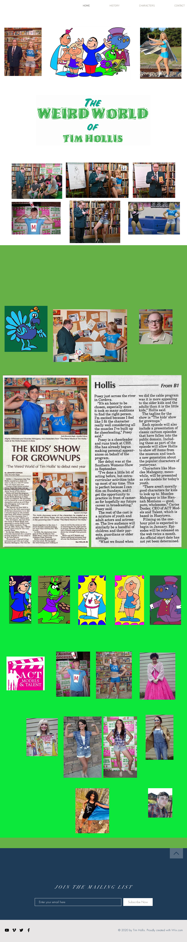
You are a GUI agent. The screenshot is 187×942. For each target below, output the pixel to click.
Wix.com (177, 930)
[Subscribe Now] (138, 902)
